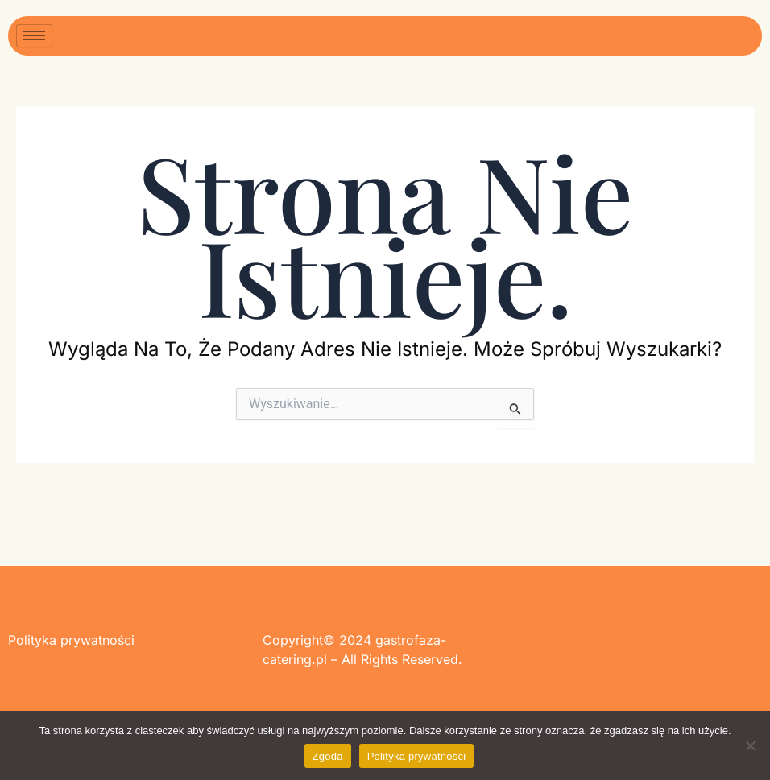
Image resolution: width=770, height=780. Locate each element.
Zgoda (328, 756)
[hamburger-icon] (34, 35)
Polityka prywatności (416, 756)
